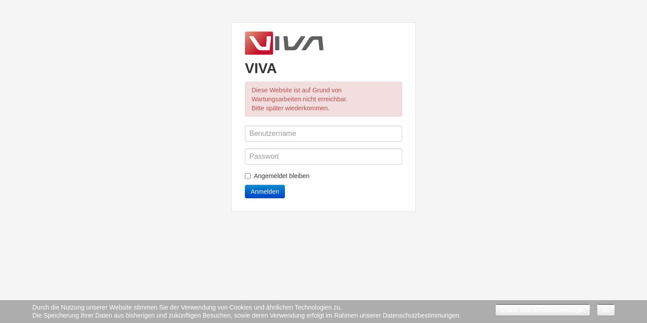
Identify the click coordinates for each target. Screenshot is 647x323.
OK (606, 310)
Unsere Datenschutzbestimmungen (543, 310)
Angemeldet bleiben (277, 175)
